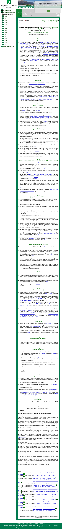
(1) (24, 62)
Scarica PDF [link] (28, 20)
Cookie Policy (25, 523)
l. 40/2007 (53, 353)
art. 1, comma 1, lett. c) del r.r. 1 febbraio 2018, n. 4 (44, 479)
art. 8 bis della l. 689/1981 (45, 345)
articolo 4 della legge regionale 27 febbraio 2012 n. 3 (33, 44)
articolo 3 (24, 110)
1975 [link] (4, 40)
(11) (33, 255)
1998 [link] (4, 30)
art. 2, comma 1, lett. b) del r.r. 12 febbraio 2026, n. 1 (44, 485)
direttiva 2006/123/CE (34, 60)
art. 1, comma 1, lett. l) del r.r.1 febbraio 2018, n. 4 (43, 510)
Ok (48, 10)
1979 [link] (4, 36)
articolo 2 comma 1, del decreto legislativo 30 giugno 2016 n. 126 (36, 392)
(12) (54, 260)
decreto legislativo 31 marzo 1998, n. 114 (48, 96)
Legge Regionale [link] (5, 10)
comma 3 (37, 151)
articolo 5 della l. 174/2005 (36, 298)
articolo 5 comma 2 (54, 389)
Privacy (30, 523)
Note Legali (19, 523)
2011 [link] (4, 22)
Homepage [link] (29, 5)
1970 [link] (4, 44)
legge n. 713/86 (22, 437)
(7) (27, 172)
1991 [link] (4, 32)
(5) (38, 162)
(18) (36, 394)
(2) (39, 68)
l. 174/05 (51, 254)
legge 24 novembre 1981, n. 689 (27, 300)
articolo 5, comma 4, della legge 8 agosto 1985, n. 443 (40, 174)
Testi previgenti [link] (46, 21)
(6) (44, 168)
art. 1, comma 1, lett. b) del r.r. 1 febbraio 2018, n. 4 (44, 478)
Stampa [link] (21, 20)
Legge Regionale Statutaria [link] (7, 12)
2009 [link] (4, 24)
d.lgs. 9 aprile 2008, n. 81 (35, 303)
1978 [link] (4, 38)
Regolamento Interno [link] (6, 14)
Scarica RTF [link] (22, 22)
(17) (38, 357)
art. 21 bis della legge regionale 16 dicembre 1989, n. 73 (39, 28)
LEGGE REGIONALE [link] (20, 11)
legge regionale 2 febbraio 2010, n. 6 (47, 99)
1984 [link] (4, 34)
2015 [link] (4, 18)
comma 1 (38, 284)
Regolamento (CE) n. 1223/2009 (27, 314)
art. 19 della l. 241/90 (35, 326)
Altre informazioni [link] (54, 21)
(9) (50, 208)
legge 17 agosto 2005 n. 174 (51, 52)
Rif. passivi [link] (55, 20)
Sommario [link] (44, 20)
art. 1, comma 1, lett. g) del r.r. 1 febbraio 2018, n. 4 (45, 499)
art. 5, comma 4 (37, 297)
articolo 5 (36, 177)
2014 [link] (4, 20)
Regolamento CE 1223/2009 (26, 310)
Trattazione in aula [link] (30, 11)
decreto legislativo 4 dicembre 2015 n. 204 (29, 312)
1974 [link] (4, 42)
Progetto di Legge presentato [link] (25, 12)
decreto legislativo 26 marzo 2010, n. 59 (40, 117)
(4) (35, 146)
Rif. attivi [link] (50, 20)
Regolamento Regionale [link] (7, 46)
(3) (48, 119)
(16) (37, 316)
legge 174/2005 (48, 293)
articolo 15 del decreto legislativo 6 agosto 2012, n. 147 (41, 116)
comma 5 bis (31, 238)
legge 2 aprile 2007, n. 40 (33, 59)
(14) (47, 300)
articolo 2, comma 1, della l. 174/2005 (37, 84)
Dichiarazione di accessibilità (39, 523)
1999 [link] (4, 28)
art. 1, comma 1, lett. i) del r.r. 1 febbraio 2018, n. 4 (44, 509)
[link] (9, 7)
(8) (36, 178)
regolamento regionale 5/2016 (50, 233)
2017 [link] (4, 16)
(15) (20, 306)
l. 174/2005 (37, 110)
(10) (38, 234)
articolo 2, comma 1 (45, 246)
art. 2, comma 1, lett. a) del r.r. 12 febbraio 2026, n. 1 (44, 483)
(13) (47, 281)
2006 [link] (4, 26)
